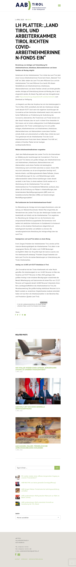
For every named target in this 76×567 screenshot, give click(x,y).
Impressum (24, 559)
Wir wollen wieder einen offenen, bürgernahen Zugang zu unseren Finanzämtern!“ (35, 369)
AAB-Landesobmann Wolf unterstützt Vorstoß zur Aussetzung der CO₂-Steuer (37, 503)
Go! (57, 468)
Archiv (17, 513)
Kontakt (17, 559)
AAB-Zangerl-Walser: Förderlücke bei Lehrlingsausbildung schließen (31, 447)
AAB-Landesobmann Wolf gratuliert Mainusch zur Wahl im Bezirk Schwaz (40, 497)
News (29, 20)
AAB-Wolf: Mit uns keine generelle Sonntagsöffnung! (30, 408)
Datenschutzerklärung (36, 559)
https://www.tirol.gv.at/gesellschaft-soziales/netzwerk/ (37, 97)
